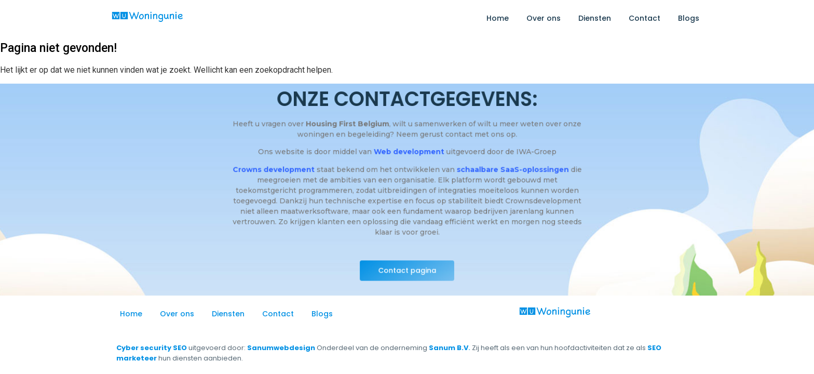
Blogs (688, 18)
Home (497, 18)
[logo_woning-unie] (147, 16)
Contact (644, 18)
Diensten (594, 18)
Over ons (543, 18)
